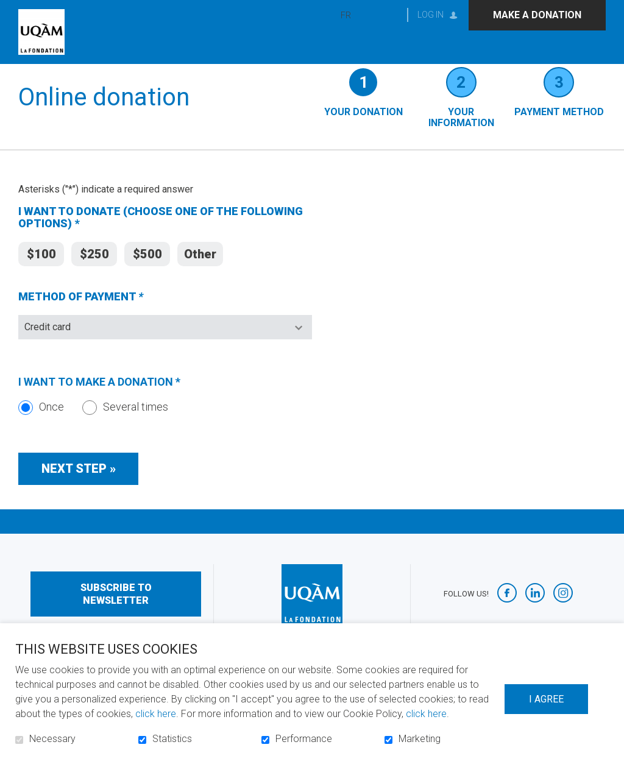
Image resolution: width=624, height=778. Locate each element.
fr (346, 15)
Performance (303, 739)
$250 (94, 270)
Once (41, 424)
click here (155, 714)
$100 (41, 270)
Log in (430, 14)
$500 (147, 270)
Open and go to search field (387, 15)
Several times (125, 424)
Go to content (9, 9)
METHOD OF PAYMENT (104, 315)
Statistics (172, 739)
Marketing (420, 739)
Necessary (52, 739)
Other (200, 270)
